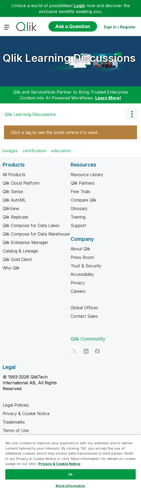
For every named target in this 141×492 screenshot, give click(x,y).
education (61, 150)
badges (10, 150)
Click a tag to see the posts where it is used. (54, 132)
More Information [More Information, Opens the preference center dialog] (70, 486)
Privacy (78, 282)
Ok (70, 474)
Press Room (82, 257)
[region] (70, 463)
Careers (78, 291)
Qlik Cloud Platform (21, 183)
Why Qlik (11, 268)
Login (79, 5)
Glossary (79, 208)
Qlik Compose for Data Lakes (31, 225)
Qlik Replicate (15, 217)
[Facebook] (97, 351)
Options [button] (131, 114)
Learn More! (108, 98)
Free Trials (80, 191)
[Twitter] (75, 351)
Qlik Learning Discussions (69, 58)
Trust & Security (86, 265)
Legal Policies (16, 405)
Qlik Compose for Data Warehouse (36, 234)
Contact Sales (84, 316)
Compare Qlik (83, 200)
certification (34, 150)
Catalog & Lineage (20, 251)
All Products (14, 174)
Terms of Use (16, 430)
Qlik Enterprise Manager (25, 242)
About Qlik (80, 248)
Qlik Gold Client (17, 259)
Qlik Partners (83, 183)
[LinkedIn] (86, 351)
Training (78, 217)
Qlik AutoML (14, 200)
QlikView (11, 208)
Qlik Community (88, 339)
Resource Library (87, 174)
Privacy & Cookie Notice (26, 413)
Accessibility (82, 274)
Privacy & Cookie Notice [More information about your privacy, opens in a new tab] (59, 463)
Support (78, 225)
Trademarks (14, 422)
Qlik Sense (13, 191)
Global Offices (84, 307)
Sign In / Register (120, 27)
